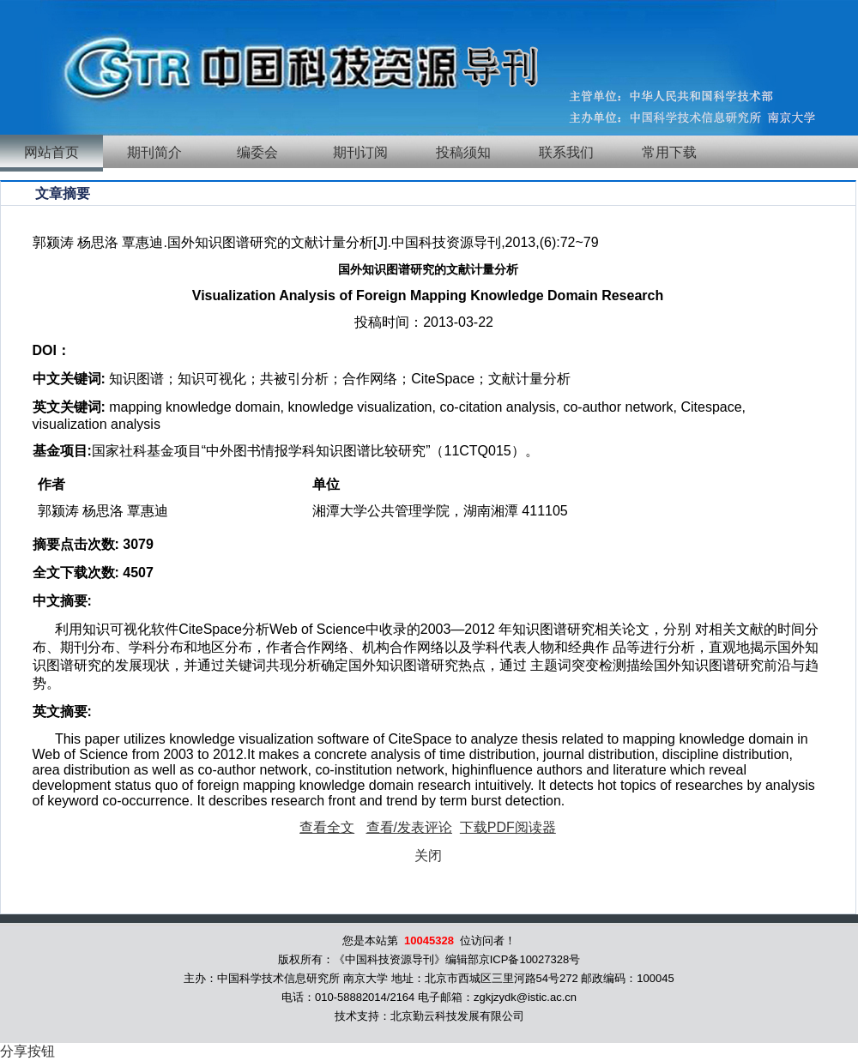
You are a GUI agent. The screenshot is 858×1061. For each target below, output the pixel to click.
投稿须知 (463, 152)
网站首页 (51, 152)
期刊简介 (154, 152)
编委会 (257, 152)
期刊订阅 (360, 152)
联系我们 (566, 152)
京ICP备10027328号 (530, 959)
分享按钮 (27, 1051)
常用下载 (669, 152)
